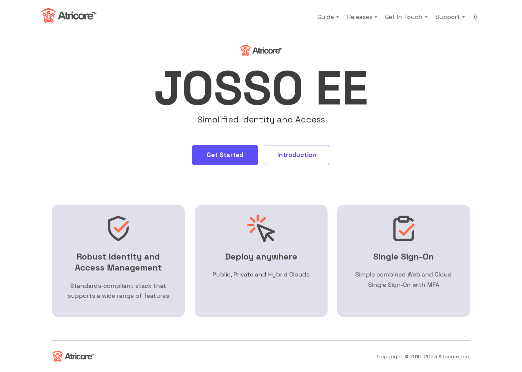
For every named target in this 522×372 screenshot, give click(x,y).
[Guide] (328, 17)
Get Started (225, 155)
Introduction (297, 155)
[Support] (450, 17)
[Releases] (362, 17)
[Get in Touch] (406, 17)
